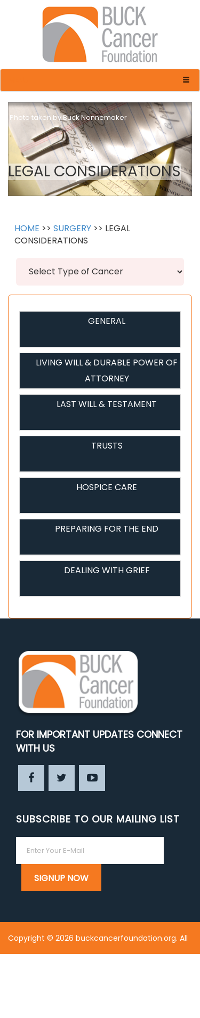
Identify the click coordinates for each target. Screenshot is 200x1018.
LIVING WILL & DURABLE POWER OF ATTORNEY (107, 370)
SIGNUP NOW (61, 878)
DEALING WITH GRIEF (107, 570)
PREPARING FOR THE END (106, 529)
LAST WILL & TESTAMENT (107, 404)
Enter (182, 1002)
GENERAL (106, 321)
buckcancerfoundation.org (126, 938)
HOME (26, 228)
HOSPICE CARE (106, 487)
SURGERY (72, 228)
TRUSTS (107, 445)
